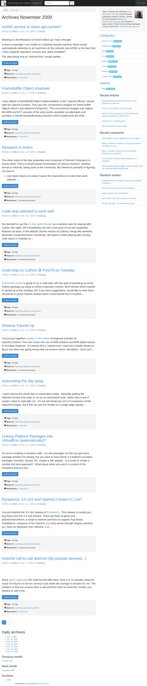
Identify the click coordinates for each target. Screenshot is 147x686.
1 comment (22, 426)
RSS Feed (141, 3)
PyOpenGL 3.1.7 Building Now (113, 121)
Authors (105, 83)
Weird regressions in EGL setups (114, 126)
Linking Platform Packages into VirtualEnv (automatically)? (27, 438)
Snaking (42, 93)
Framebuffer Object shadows (26, 88)
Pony (108, 56)
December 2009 (8, 670)
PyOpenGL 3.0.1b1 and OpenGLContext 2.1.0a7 (42, 499)
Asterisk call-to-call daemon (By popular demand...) (44, 558)
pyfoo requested (18, 579)
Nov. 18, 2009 (12, 647)
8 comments (23, 612)
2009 (6, 10)
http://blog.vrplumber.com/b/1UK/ (27, 544)
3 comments (23, 137)
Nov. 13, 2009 (12, 642)
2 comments (23, 489)
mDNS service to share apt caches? (31, 27)
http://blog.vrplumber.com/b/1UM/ (28, 311)
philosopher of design (110, 14)
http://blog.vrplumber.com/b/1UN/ (28, 256)
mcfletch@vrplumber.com (129, 26)
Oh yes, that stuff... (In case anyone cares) (118, 203)
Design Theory (112, 41)
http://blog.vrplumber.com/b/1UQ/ (28, 74)
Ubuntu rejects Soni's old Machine (115, 193)
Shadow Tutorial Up (18, 325)
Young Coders (112, 76)
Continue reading (10, 63)
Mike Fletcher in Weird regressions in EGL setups (121, 138)
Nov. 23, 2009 (12, 649)
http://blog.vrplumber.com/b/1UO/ (28, 197)
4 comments (23, 78)
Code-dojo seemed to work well (28, 211)
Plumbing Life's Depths (19, 3)
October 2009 (7, 661)
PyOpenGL (53, 512)
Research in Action (17, 147)
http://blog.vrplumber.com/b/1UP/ (27, 133)
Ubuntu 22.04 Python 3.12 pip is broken (117, 108)
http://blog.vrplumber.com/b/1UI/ (27, 485)
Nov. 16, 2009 (12, 644)
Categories (37, 3)
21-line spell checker (40, 224)
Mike (15, 31)
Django (27, 684)
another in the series (37, 338)
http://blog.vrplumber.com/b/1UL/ (27, 367)
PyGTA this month (12, 283)
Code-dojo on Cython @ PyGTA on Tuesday (38, 270)
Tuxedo (41, 31)
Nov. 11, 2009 (12, 639)
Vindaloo (109, 71)
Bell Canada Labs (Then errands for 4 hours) (119, 198)
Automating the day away (23, 381)
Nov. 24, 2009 (12, 651)
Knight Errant (111, 46)
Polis (108, 51)
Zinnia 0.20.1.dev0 (41, 684)
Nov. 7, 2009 (11, 637)
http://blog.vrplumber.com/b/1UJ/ (27, 422)
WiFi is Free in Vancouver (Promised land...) (119, 188)
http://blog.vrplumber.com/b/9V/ (27, 608)
